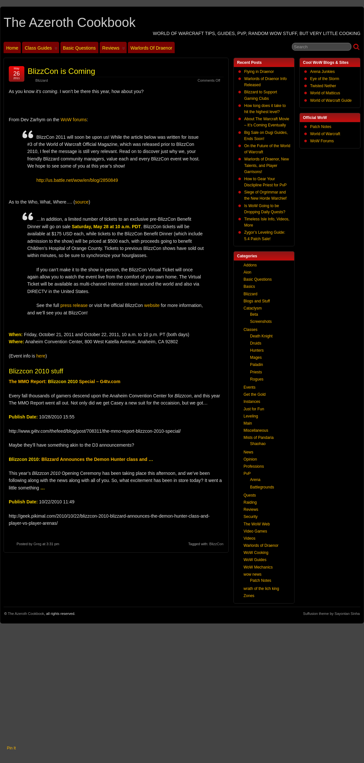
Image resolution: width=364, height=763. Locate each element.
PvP (247, 473)
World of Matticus (325, 93)
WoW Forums (322, 141)
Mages (256, 357)
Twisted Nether (323, 86)
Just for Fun (254, 409)
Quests (250, 495)
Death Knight (261, 336)
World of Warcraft (325, 134)
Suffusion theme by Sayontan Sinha (331, 614)
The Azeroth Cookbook (69, 22)
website (151, 305)
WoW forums (74, 119)
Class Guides (41, 49)
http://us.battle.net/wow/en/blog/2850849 (77, 180)
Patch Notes (320, 126)
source (82, 202)
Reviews (113, 49)
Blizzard (41, 80)
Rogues (256, 379)
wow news (252, 574)
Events (250, 387)
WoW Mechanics (258, 567)
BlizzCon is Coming (61, 71)
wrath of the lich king (261, 588)
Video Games (255, 531)
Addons (250, 265)
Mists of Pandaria (259, 437)
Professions (254, 466)
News (248, 452)
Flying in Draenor (259, 71)
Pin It (11, 748)
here (40, 355)
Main (248, 423)
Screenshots (261, 321)
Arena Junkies (322, 71)
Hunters (257, 350)
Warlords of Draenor (151, 48)
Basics (249, 286)
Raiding (250, 502)
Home (12, 48)
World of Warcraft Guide (331, 100)
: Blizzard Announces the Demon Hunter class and (81, 459)
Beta (254, 314)
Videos (249, 538)
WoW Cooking (256, 552)
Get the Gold (255, 394)
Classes (250, 329)
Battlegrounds (262, 487)
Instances (252, 401)
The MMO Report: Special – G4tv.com (64, 381)
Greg (37, 544)
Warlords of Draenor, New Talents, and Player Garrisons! (266, 165)
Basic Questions (79, 48)
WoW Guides (255, 560)
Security (250, 516)
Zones (249, 595)
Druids (255, 343)
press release (74, 305)
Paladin (256, 364)
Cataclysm (253, 308)
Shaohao (258, 443)
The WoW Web (257, 524)
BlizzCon (216, 544)
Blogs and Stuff (257, 301)
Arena (255, 479)
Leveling (251, 416)
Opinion (250, 459)
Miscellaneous (256, 430)
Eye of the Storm (324, 78)
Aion (247, 272)
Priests (256, 372)
